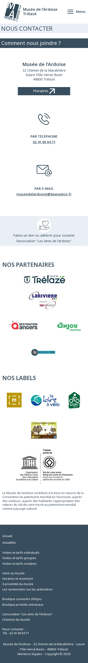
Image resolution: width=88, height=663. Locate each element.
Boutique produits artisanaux (22, 604)
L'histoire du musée (16, 619)
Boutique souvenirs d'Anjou (22, 599)
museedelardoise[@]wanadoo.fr (44, 194)
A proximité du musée (17, 584)
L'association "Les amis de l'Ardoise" (27, 614)
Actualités (9, 542)
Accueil (7, 536)
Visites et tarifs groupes (19, 558)
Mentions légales (30, 654)
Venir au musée (13, 573)
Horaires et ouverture (17, 578)
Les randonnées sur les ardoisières (27, 589)
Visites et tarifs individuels (20, 552)
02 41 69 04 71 (44, 141)
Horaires (44, 91)
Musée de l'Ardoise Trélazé (40, 11)
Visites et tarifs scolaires (19, 563)
